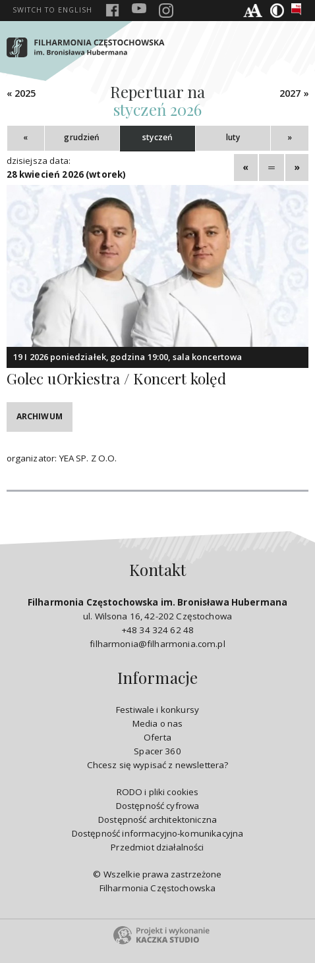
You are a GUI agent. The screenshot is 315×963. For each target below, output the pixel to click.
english (52, 9)
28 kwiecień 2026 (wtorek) (67, 174)
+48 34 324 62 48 (157, 630)
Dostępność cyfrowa (158, 806)
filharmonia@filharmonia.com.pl (157, 644)
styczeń (157, 137)
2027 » (294, 92)
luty (233, 137)
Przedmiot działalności (157, 847)
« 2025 (21, 92)
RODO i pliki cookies (158, 792)
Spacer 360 (157, 751)
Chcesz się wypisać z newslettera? (158, 765)
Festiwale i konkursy (157, 710)
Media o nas (157, 723)
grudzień (82, 137)
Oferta (157, 737)
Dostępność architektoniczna (157, 819)
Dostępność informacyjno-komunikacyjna (158, 833)
